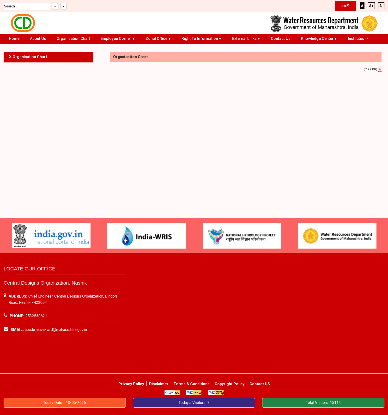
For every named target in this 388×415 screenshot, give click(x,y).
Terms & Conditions (192, 384)
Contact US (259, 384)
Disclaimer (159, 384)
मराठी (345, 6)
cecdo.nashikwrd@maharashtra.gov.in (56, 329)
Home (14, 38)
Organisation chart (73, 38)
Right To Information (200, 38)
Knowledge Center (317, 38)
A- (381, 6)
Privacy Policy (131, 384)
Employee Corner (116, 38)
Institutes (356, 38)
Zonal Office (156, 38)
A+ (371, 6)
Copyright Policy (229, 384)
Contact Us (281, 38)
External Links (244, 38)
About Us (38, 38)
